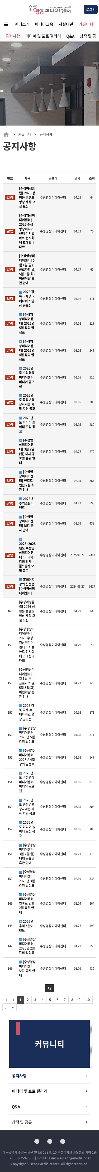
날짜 (77, 178)
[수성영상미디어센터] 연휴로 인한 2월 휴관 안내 (26, 481)
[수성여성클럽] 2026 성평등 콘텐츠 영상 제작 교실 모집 (27, 197)
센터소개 (22, 24)
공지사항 (12, 36)
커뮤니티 (86, 24)
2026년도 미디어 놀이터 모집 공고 (27, 425)
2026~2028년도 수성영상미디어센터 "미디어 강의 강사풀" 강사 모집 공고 (27, 555)
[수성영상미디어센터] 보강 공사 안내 (26, 523)
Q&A (70, 36)
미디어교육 (44, 24)
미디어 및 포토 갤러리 (43, 36)
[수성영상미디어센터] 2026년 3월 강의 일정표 (27, 879)
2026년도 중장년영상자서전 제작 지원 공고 (27, 402)
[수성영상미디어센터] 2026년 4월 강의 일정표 (26, 350)
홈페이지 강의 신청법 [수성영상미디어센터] (27, 586)
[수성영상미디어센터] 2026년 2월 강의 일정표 (27, 946)
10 (88, 999)
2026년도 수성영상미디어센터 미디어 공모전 (26, 377)
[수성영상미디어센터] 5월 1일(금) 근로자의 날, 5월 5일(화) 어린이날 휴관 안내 (27, 269)
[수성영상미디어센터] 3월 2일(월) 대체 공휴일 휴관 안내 (27, 451)
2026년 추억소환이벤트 (26, 503)
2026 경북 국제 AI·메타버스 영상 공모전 (26, 299)
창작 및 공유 (22, 1122)
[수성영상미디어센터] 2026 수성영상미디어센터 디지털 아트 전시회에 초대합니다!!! (27, 231)
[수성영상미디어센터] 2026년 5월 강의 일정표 (26, 323)
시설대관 (66, 24)
